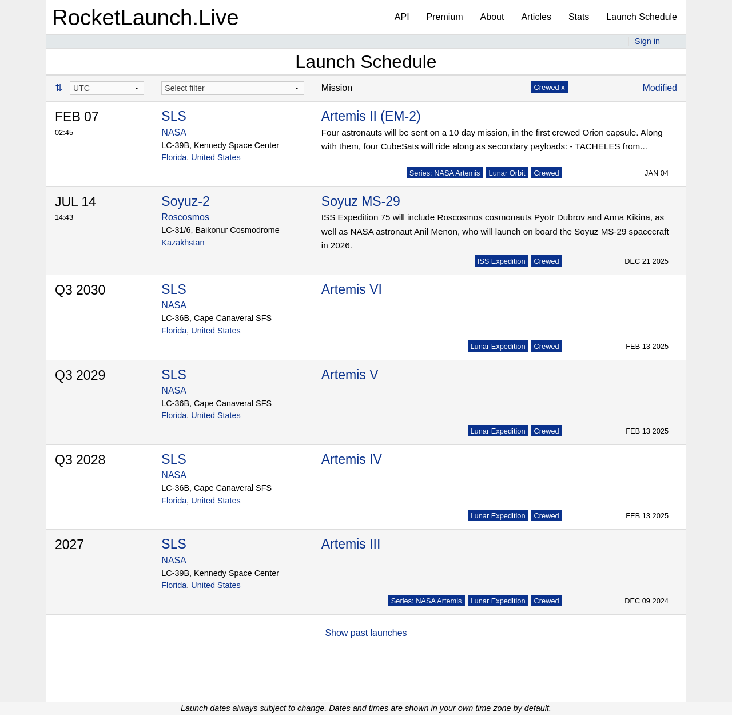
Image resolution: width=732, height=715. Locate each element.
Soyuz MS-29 (360, 201)
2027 (69, 544)
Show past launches (366, 633)
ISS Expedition (502, 261)
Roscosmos (185, 217)
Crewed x (549, 87)
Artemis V (350, 374)
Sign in (647, 41)
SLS (173, 116)
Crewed (546, 173)
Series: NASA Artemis (444, 173)
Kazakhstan (182, 242)
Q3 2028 (80, 459)
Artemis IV (351, 459)
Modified (660, 88)
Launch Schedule (641, 17)
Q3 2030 (80, 290)
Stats (578, 17)
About (492, 17)
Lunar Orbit (507, 173)
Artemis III (351, 544)
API (402, 17)
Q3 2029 (80, 375)
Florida (173, 157)
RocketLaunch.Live (145, 17)
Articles (536, 17)
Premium (445, 17)
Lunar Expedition (498, 346)
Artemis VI (351, 289)
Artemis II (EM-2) (371, 116)
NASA (173, 132)
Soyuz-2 (185, 201)
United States (215, 157)
